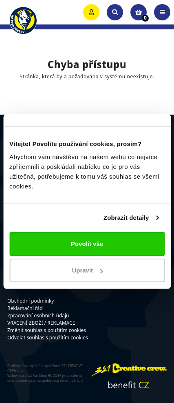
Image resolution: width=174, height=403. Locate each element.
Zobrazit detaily (126, 217)
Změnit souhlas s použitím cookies (46, 330)
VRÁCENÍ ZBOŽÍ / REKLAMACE (41, 322)
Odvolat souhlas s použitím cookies (47, 337)
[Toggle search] (115, 12)
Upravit (87, 270)
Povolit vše (87, 243)
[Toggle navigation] (162, 12)
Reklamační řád (25, 308)
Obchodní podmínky (30, 300)
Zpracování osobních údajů (38, 315)
